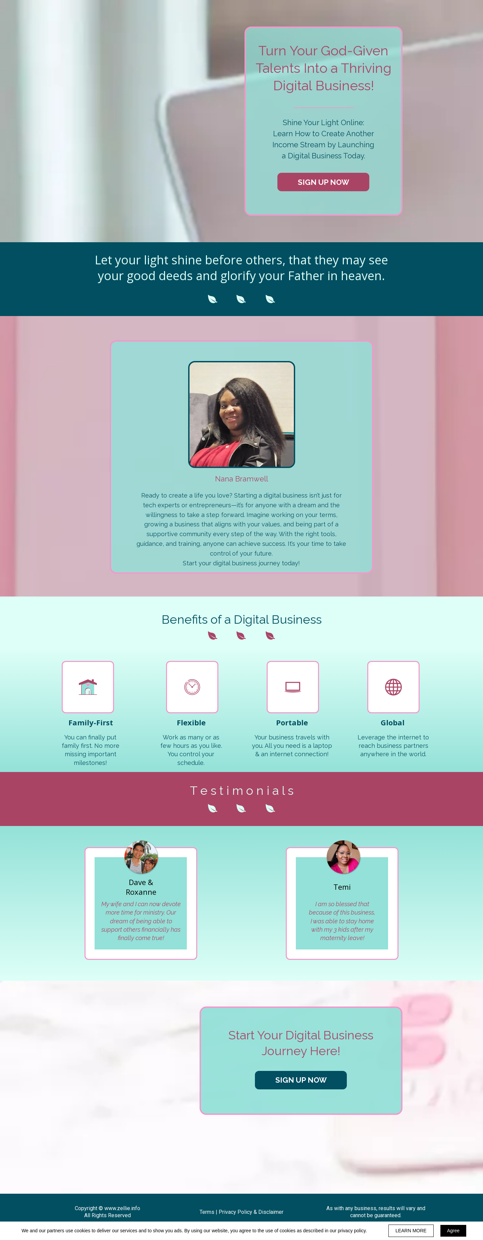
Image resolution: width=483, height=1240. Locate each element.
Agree (453, 1230)
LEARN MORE (411, 1230)
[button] (323, 182)
